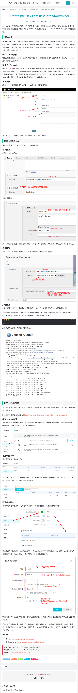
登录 (73, 3)
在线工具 (34, 3)
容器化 (14, 658)
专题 (15, 3)
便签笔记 (26, 3)
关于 (49, 3)
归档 (20, 3)
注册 (44, 675)
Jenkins (12, 9)
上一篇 (4, 666)
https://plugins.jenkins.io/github (23, 639)
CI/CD (27, 658)
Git (21, 658)
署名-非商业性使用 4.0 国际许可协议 (20, 653)
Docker (6, 658)
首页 (11, 3)
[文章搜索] (68, 3)
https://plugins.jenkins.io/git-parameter (31, 642)
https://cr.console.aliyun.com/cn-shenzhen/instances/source (45, 415)
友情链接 (42, 3)
